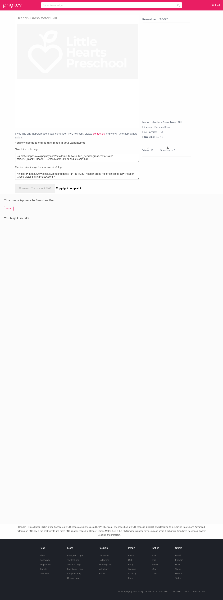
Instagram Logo (75, 555)
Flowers (179, 560)
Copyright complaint (68, 188)
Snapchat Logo (74, 573)
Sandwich (45, 560)
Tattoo (178, 578)
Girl (130, 560)
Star (154, 569)
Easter (102, 573)
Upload (216, 5)
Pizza (42, 555)
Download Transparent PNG (35, 188)
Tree (154, 573)
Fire (154, 560)
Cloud (155, 555)
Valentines (104, 569)
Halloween (104, 560)
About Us (163, 591)
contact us (99, 133)
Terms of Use (198, 591)
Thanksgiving (105, 564)
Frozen (131, 555)
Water (178, 569)
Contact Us (175, 591)
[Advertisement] (77, 103)
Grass (155, 564)
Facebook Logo (75, 569)
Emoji (178, 555)
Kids (130, 578)
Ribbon (178, 573)
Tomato (43, 569)
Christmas (104, 555)
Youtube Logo (74, 564)
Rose (178, 564)
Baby (130, 564)
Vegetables (45, 564)
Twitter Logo (73, 560)
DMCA (186, 591)
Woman (132, 569)
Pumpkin (44, 573)
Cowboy (132, 573)
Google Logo (73, 578)
